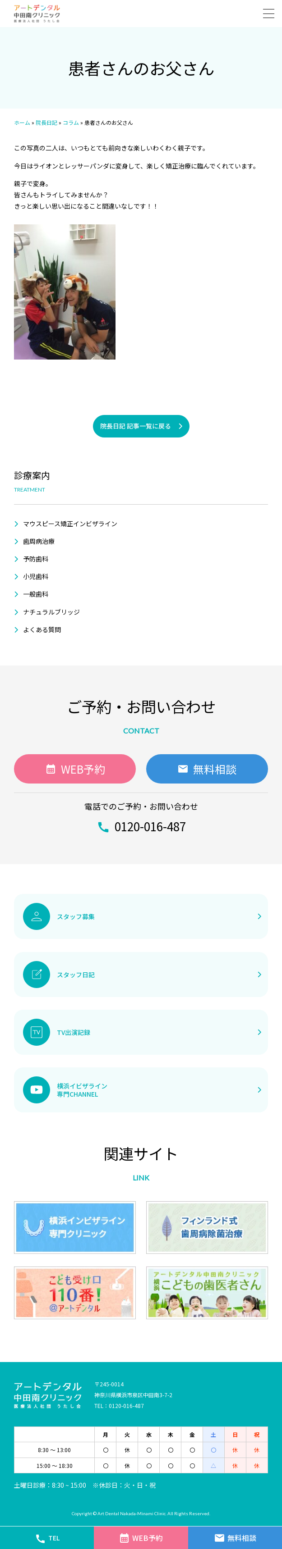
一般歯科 (35, 593)
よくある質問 (42, 629)
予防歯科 (35, 558)
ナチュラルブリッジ (51, 611)
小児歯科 (35, 576)
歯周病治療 (39, 541)
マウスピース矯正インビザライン (70, 523)
